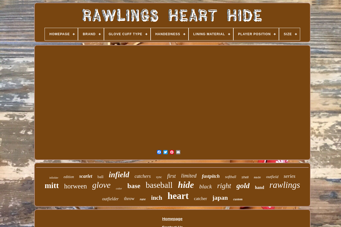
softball (230, 177)
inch (156, 197)
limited (188, 175)
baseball (159, 185)
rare (143, 199)
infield (119, 174)
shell (245, 177)
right (224, 186)
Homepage (172, 218)
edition (69, 177)
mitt (52, 185)
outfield (272, 177)
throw (129, 198)
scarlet (85, 176)
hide (186, 185)
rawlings (284, 185)
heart (178, 196)
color (119, 188)
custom (237, 199)
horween (75, 186)
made (257, 177)
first (171, 176)
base (133, 186)
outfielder (110, 199)
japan (220, 197)
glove (101, 185)
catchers (143, 176)
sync (159, 177)
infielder (53, 177)
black (205, 186)
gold (243, 185)
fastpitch (211, 176)
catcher (200, 198)
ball (101, 177)
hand (259, 187)
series (289, 176)
